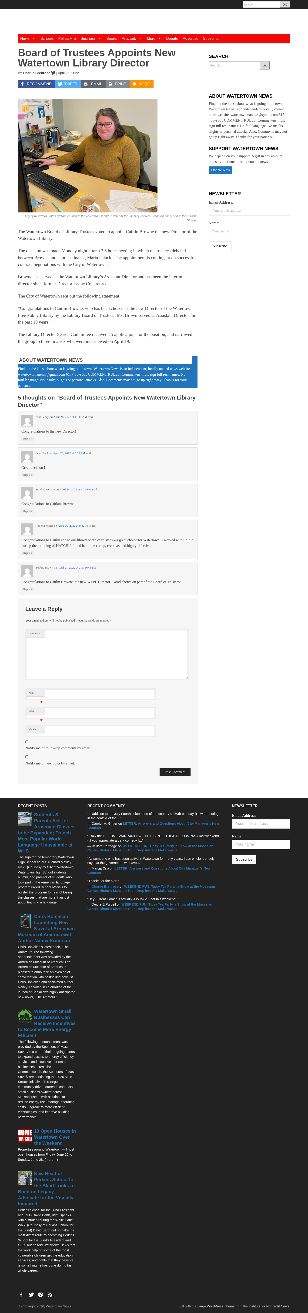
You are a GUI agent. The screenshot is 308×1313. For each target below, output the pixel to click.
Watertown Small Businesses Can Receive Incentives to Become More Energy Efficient (47, 1023)
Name (36, 693)
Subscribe (211, 38)
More (155, 38)
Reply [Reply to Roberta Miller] (27, 553)
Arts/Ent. (133, 38)
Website (33, 729)
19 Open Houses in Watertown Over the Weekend (55, 1137)
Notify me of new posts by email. (50, 763)
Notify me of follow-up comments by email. (58, 748)
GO (285, 4)
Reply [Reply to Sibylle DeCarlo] (27, 511)
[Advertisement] (244, 291)
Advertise (190, 38)
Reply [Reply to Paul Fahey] (27, 438)
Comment (34, 633)
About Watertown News (51, 360)
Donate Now (220, 170)
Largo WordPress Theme (215, 1306)
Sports (111, 38)
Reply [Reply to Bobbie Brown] (27, 589)
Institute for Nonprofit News (269, 1306)
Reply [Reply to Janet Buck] (27, 475)
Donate (172, 38)
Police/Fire (67, 38)
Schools (47, 38)
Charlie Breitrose (36, 73)
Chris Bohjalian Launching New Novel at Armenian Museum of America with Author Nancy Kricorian (46, 928)
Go (265, 65)
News (29, 38)
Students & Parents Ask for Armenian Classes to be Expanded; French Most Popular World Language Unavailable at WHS (46, 832)
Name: (214, 223)
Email (36, 712)
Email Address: (221, 202)
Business (92, 38)
